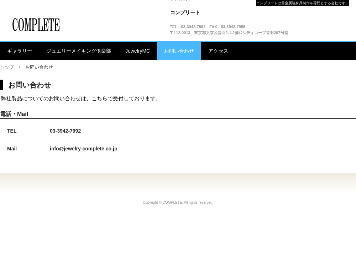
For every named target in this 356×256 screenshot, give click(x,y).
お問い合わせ (179, 51)
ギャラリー (19, 51)
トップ (7, 67)
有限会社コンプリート (37, 25)
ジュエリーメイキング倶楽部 (78, 51)
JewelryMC (137, 51)
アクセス (218, 51)
